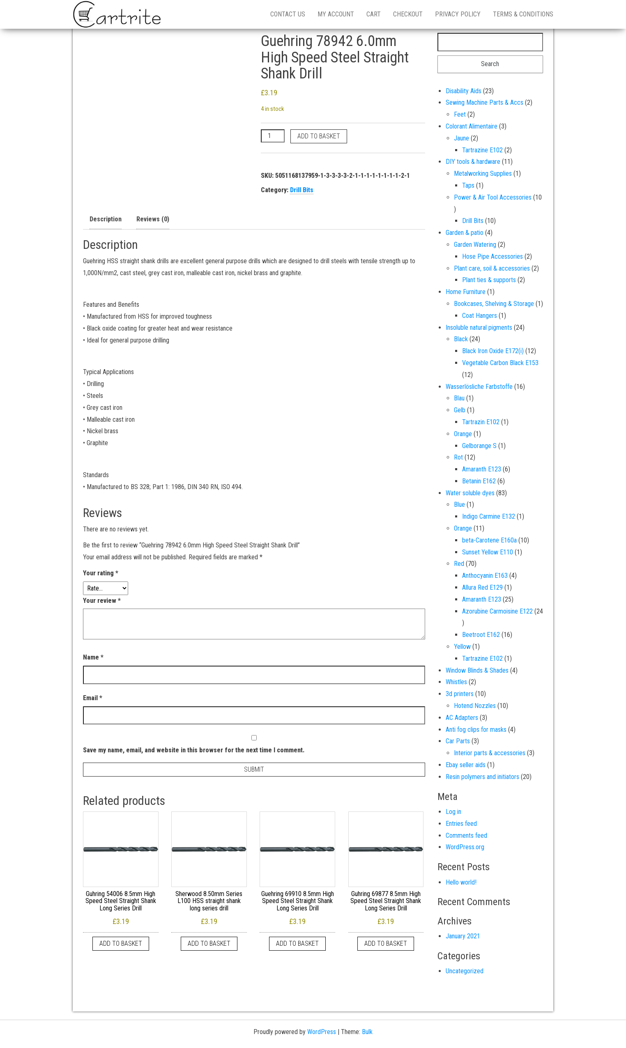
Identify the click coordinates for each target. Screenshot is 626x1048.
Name (93, 657)
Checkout (408, 14)
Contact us (287, 14)
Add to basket (318, 136)
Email (92, 698)
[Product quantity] (273, 135)
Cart (373, 14)
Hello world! (461, 882)
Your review (102, 600)
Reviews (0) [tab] (152, 219)
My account (336, 14)
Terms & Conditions (523, 14)
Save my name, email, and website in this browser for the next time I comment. (193, 750)
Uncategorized (464, 971)
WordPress (321, 1032)
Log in (453, 812)
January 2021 (463, 936)
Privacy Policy (458, 14)
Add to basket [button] (120, 943)
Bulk (367, 1032)
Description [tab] (106, 219)
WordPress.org (465, 847)
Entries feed (461, 823)
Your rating (100, 573)
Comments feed (466, 835)
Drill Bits (301, 190)
